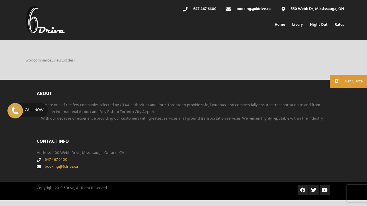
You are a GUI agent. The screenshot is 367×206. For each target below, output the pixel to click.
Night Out (318, 24)
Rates (339, 24)
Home (280, 24)
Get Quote (346, 81)
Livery (297, 24)
